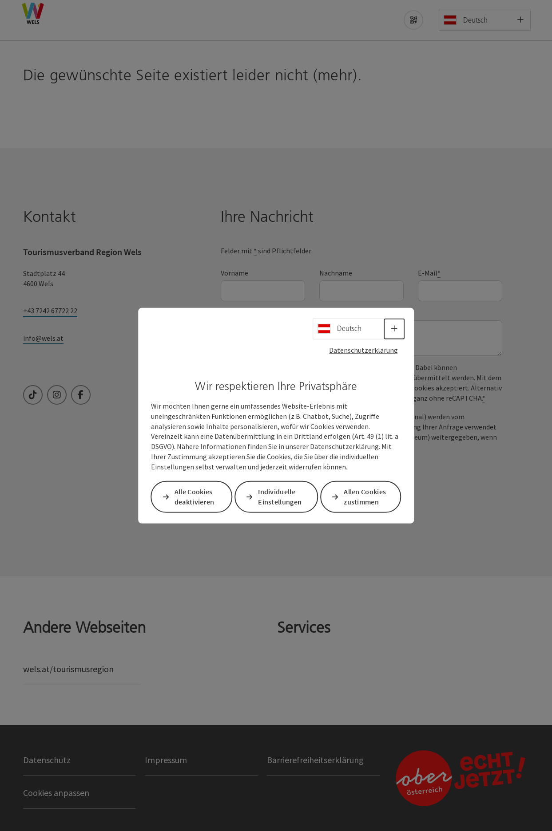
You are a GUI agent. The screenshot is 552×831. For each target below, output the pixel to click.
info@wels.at (43, 338)
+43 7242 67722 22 (50, 310)
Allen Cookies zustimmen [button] (365, 496)
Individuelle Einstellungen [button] (280, 496)
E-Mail (429, 273)
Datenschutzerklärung (363, 349)
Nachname (335, 272)
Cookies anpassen (56, 792)
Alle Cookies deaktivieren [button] (194, 496)
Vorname (234, 272)
